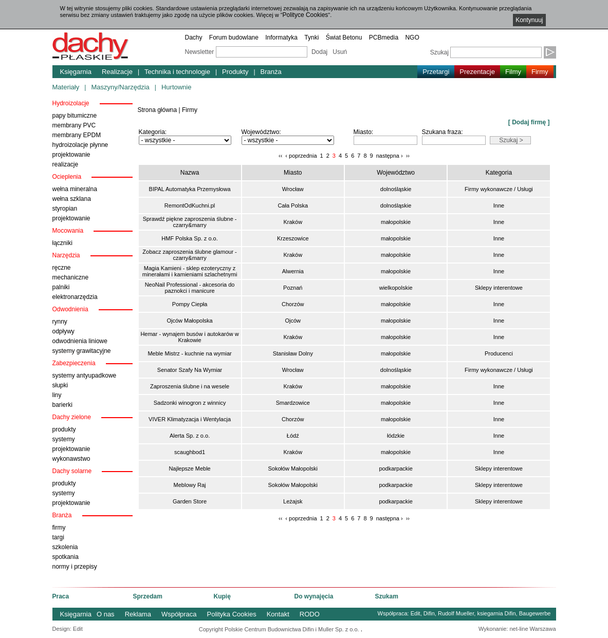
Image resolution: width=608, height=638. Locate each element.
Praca (60, 596)
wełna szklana (71, 198)
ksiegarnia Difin (496, 613)
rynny (59, 321)
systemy (63, 439)
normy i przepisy (74, 566)
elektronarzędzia (75, 297)
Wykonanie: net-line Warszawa (517, 629)
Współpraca (179, 614)
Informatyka (281, 37)
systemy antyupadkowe (84, 375)
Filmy (513, 72)
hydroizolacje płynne (80, 144)
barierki (62, 404)
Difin (429, 613)
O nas (106, 614)
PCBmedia (383, 37)
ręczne (61, 267)
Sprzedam (147, 596)
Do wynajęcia (314, 596)
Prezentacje (477, 72)
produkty (64, 429)
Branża (271, 72)
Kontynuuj (529, 20)
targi (58, 537)
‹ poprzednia (301, 156)
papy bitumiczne (74, 115)
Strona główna (157, 110)
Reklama (138, 614)
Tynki (311, 37)
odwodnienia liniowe (79, 341)
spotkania (65, 556)
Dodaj (319, 51)
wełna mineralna (74, 189)
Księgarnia (75, 72)
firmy (59, 527)
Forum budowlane (234, 37)
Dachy (193, 37)
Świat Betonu (344, 37)
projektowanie (71, 154)
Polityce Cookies (305, 14)
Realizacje (117, 72)
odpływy (63, 331)
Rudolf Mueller (456, 613)
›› (408, 156)
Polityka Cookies (231, 614)
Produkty (235, 72)
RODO (310, 614)
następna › (389, 156)
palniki (61, 287)
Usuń (340, 51)
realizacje (65, 164)
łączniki (62, 243)
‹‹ (280, 156)
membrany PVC (74, 125)
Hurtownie (176, 87)
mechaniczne (70, 277)
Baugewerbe (535, 613)
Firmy (539, 72)
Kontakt (278, 614)
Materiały (66, 87)
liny (57, 395)
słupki (60, 385)
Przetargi (435, 72)
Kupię (222, 596)
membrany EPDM (76, 135)
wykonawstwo (71, 458)
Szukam (386, 596)
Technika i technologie (177, 72)
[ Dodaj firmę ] (529, 122)
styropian (65, 208)
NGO (412, 37)
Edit (415, 613)
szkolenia (65, 547)
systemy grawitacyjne (81, 350)
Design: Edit (67, 629)
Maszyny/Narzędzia (120, 87)
